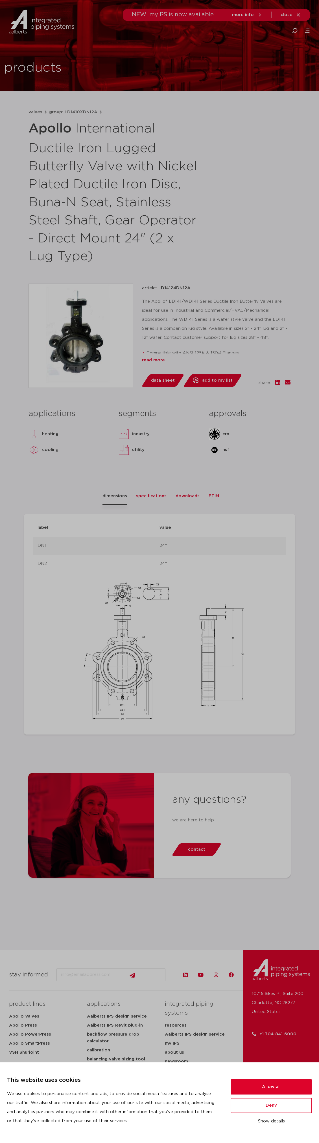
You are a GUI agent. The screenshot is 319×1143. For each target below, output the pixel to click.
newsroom (176, 1061)
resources (176, 1025)
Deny (271, 1105)
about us (174, 1052)
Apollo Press (23, 1025)
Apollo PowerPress (30, 1034)
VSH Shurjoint (24, 1052)
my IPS (172, 1043)
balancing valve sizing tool (116, 1059)
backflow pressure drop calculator (113, 1037)
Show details (271, 1121)
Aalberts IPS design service (117, 1016)
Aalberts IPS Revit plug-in (115, 1025)
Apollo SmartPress (29, 1043)
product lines (27, 1004)
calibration (98, 1050)
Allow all (271, 1087)
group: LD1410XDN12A (73, 112)
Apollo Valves (24, 1016)
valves (35, 112)
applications (104, 1004)
